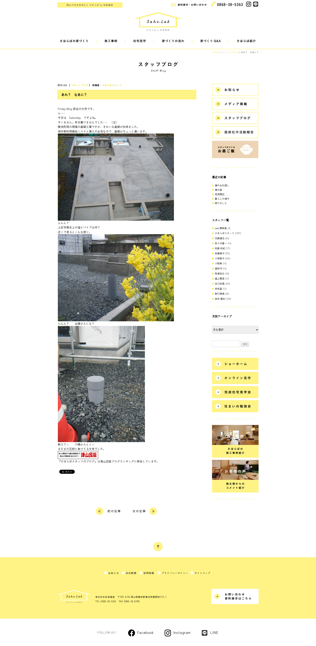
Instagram (182, 632)
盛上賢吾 (220, 278)
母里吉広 (220, 273)
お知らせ (113, 573)
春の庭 (218, 189)
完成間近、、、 (223, 194)
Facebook (145, 632)
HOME (215, 52)
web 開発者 (221, 228)
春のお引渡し (222, 185)
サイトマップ (202, 573)
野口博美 (220, 293)
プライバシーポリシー (175, 573)
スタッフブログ (79, 85)
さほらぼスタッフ (112, 85)
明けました (221, 203)
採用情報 (148, 573)
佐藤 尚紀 (220, 248)
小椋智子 (220, 258)
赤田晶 (218, 288)
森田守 (218, 268)
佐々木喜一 (221, 243)
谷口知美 (220, 283)
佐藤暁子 (220, 253)
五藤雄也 (220, 238)
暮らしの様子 (222, 198)
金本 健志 (220, 298)
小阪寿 (218, 263)
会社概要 (131, 573)
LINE (214, 632)
